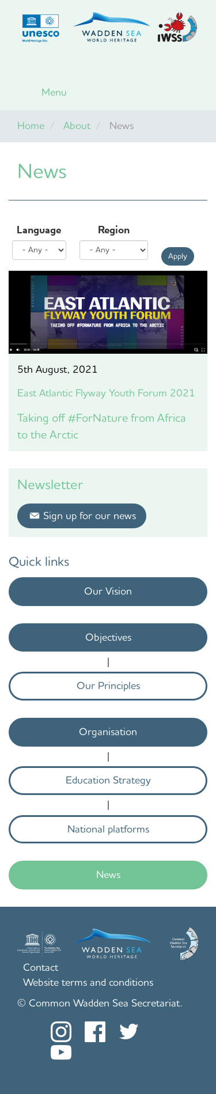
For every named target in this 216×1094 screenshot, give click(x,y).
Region (114, 230)
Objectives (108, 637)
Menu (54, 92)
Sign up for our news (89, 515)
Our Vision (108, 591)
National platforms (108, 829)
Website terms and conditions (88, 982)
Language (39, 230)
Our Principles (108, 685)
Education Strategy (108, 780)
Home (30, 125)
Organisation (108, 731)
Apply (177, 256)
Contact (40, 967)
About (76, 125)
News (108, 874)
